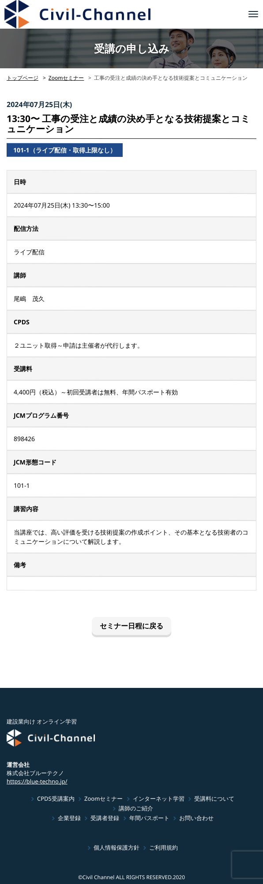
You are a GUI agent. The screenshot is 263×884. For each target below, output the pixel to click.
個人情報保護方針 (116, 847)
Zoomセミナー (66, 78)
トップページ (22, 78)
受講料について (214, 798)
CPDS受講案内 (56, 798)
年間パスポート (149, 818)
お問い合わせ (196, 818)
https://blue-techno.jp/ (37, 781)
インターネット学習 (158, 798)
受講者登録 (104, 818)
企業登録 (69, 818)
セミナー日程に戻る (131, 626)
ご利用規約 (163, 847)
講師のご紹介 (135, 808)
